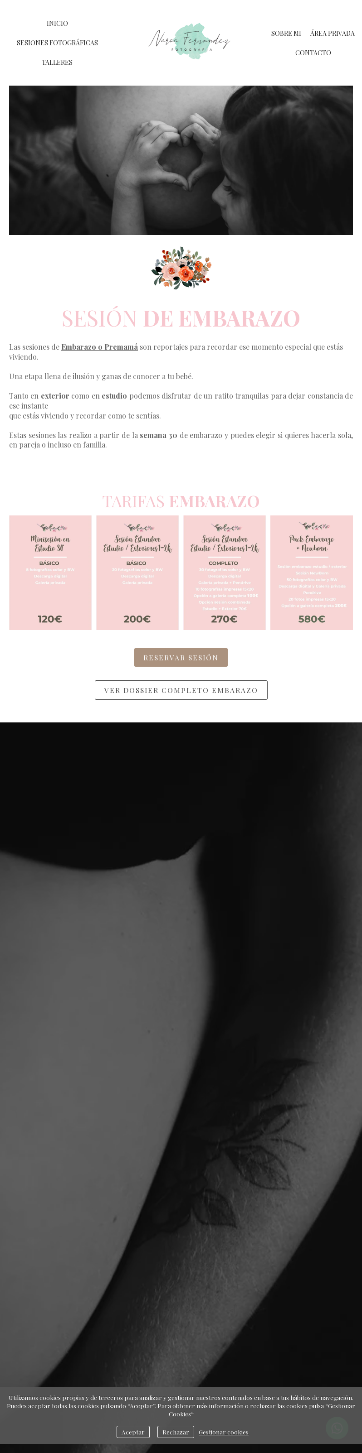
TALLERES (57, 62)
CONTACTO (313, 52)
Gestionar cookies (224, 1432)
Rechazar (175, 1432)
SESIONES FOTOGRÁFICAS (57, 42)
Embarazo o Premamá (99, 346)
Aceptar (133, 1432)
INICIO (57, 23)
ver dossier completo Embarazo (181, 690)
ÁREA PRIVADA (332, 33)
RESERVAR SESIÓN (181, 657)
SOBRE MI (286, 33)
